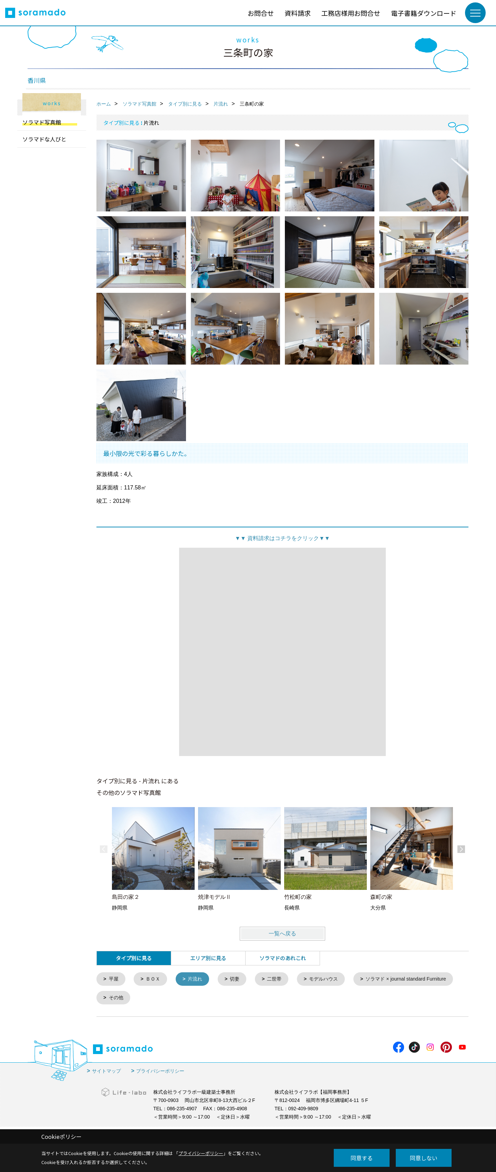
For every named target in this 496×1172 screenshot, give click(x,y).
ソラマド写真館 (41, 122)
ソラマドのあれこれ (282, 958)
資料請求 (298, 13)
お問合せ (261, 13)
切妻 (239, 979)
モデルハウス (331, 979)
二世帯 (280, 979)
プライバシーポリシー (160, 1072)
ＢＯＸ (155, 979)
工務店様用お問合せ (350, 13)
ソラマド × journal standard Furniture (152, 999)
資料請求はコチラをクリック (282, 538)
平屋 (114, 979)
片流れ (198, 979)
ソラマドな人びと (44, 139)
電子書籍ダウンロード (423, 13)
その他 (230, 999)
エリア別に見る (208, 958)
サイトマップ (106, 1072)
